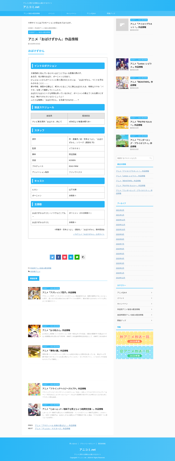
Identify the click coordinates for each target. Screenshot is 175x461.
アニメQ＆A (91, 13)
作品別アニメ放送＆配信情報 (40, 268)
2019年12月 (120, 278)
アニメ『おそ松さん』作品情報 (56, 330)
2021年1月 (120, 215)
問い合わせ (73, 444)
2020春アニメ (35, 271)
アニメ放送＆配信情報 (32, 13)
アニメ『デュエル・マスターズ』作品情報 (52, 428)
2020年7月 (120, 244)
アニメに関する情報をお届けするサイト (87, 454)
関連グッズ (111, 13)
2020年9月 (120, 234)
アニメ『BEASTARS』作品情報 (128, 181)
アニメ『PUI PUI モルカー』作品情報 (130, 186)
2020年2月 (120, 268)
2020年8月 (120, 239)
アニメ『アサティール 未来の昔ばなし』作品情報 (55, 425)
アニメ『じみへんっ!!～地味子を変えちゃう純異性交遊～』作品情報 (72, 409)
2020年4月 (120, 258)
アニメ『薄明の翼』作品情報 (55, 351)
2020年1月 (120, 273)
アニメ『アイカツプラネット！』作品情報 (132, 171)
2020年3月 (120, 263)
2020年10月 (120, 229)
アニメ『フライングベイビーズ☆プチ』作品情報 (64, 389)
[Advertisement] (67, 314)
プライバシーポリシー (87, 444)
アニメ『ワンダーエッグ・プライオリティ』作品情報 (141, 143)
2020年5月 (120, 254)
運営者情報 (102, 444)
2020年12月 (120, 220)
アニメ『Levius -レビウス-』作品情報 (130, 176)
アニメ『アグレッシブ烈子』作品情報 (59, 292)
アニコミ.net (31, 7)
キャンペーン (71, 13)
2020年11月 (120, 225)
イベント (51, 13)
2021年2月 (120, 210)
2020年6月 (120, 249)
